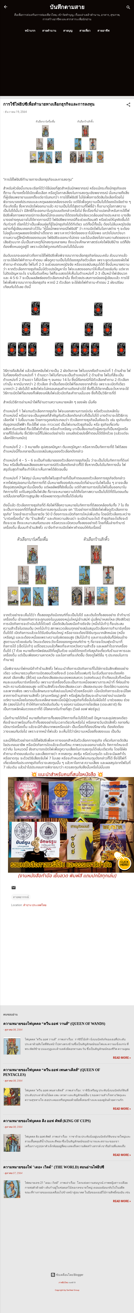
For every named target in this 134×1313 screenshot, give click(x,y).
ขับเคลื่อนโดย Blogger (67, 1274)
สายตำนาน (49, 30)
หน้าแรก (30, 30)
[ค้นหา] (128, 8)
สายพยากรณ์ (21, 897)
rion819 (72, 1282)
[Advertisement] (64, 68)
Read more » (122, 1057)
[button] (128, 105)
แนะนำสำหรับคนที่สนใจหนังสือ (67, 774)
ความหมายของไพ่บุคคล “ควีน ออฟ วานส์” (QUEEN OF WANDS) (54, 1024)
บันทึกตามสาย (67, 7)
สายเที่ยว (84, 30)
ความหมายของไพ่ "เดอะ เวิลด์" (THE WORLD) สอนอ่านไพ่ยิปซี (53, 1167)
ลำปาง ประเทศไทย (34, 905)
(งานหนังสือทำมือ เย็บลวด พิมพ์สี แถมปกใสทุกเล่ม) (67, 875)
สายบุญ (67, 30)
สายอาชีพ (103, 30)
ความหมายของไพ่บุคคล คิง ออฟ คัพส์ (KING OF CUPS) (47, 1121)
